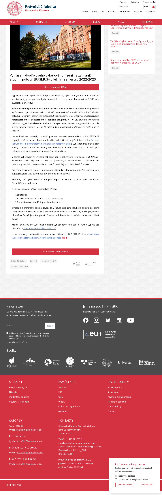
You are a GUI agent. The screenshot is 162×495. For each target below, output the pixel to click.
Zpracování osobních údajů (16, 367)
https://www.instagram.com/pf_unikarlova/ (96, 344)
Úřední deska (124, 14)
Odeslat (50, 350)
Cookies (112, 435)
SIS (103, 14)
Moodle (95, 14)
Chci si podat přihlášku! (55, 111)
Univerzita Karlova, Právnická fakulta (76, 450)
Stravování (113, 416)
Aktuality (15, 30)
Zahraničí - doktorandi (19, 291)
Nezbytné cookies (126, 475)
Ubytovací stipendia (19, 426)
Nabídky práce (115, 411)
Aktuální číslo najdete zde (30, 454)
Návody (13, 416)
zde (68, 168)
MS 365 (85, 14)
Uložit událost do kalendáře (55, 276)
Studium (70, 23)
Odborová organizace (69, 430)
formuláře (17, 207)
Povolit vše (147, 485)
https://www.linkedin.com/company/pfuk (119, 344)
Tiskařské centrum (117, 426)
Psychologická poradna (119, 421)
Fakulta (13, 23)
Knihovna (135, 4)
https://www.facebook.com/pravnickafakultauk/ (85, 344)
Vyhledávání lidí (149, 4)
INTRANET (111, 14)
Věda (121, 23)
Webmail (62, 411)
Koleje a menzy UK (18, 411)
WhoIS (61, 426)
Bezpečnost (151, 14)
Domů (7, 29)
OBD (60, 421)
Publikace (123, 4)
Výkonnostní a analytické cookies (133, 479)
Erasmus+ (138, 14)
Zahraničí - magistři (49, 285)
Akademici (63, 435)
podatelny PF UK (82, 484)
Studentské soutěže (19, 421)
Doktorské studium (18, 285)
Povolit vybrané (124, 485)
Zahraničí (147, 23)
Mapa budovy (114, 430)
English (153, 9)
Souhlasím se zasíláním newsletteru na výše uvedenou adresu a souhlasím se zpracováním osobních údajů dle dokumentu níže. (27, 360)
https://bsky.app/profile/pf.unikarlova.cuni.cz (108, 344)
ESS (60, 416)
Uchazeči (41, 23)
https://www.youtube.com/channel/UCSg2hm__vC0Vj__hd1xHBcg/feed (130, 344)
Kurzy (96, 23)
